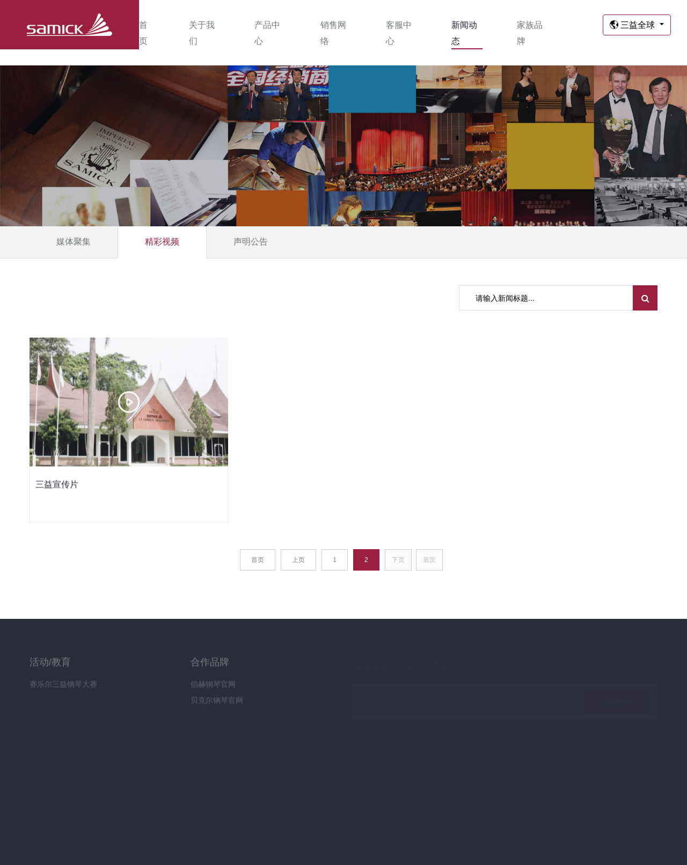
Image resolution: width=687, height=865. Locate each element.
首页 (143, 33)
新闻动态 (464, 33)
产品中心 (267, 33)
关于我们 (202, 33)
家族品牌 (530, 33)
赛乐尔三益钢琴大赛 (63, 687)
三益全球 (633, 24)
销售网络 (333, 33)
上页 (298, 560)
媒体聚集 (73, 241)
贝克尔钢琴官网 (217, 703)
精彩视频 (162, 241)
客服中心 (399, 33)
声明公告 (250, 241)
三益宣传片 (56, 485)
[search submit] (645, 297)
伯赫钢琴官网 (213, 687)
